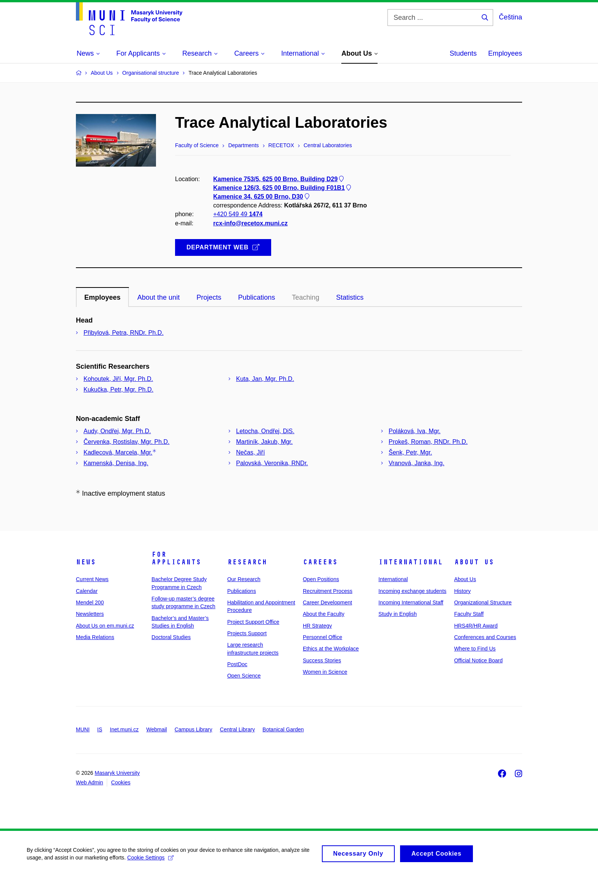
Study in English (397, 614)
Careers (320, 562)
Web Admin (89, 782)
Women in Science (325, 672)
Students (463, 53)
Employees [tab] (102, 297)
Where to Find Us (475, 649)
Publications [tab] (256, 297)
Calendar (87, 591)
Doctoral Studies (171, 637)
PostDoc (237, 664)
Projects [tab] (208, 297)
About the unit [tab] (158, 297)
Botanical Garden (283, 729)
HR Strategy (317, 626)
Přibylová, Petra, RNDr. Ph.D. (124, 332)
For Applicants (176, 558)
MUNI (83, 729)
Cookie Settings (150, 861)
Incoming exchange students (412, 591)
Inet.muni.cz (124, 729)
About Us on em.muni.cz (105, 626)
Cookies (120, 782)
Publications (241, 591)
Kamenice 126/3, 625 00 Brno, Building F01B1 (282, 188)
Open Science (244, 676)
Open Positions (321, 579)
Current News (92, 579)
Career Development (327, 602)
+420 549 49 (237, 214)
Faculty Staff (469, 614)
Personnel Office (322, 637)
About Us (474, 562)
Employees (505, 53)
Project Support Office (253, 622)
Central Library (237, 729)
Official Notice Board (478, 660)
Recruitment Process (327, 591)
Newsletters (90, 614)
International (410, 562)
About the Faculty (323, 614)
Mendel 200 (90, 602)
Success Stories (322, 660)
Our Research (243, 579)
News (86, 562)
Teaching (305, 297)
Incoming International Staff (410, 602)
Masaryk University (117, 773)
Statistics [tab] (349, 297)
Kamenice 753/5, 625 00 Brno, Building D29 (279, 179)
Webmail (156, 729)
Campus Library (193, 729)
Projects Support (247, 633)
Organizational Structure (483, 602)
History (462, 591)
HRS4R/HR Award (476, 626)
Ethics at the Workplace (331, 649)
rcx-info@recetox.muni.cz (250, 223)
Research (247, 562)
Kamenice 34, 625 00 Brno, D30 (262, 196)
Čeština (510, 17)
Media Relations (95, 637)
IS (99, 729)
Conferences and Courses (485, 637)
